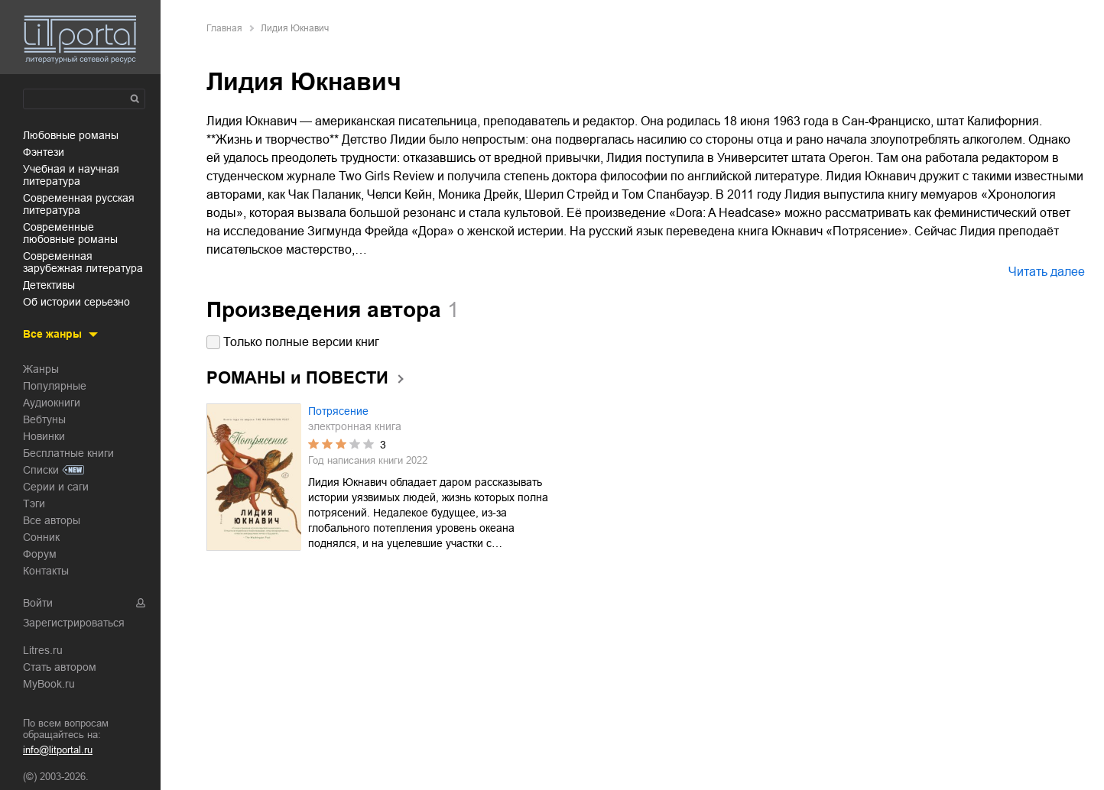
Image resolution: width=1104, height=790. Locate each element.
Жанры (41, 369)
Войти (38, 603)
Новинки (44, 436)
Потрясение (338, 411)
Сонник (41, 537)
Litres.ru (43, 650)
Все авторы (51, 520)
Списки (41, 470)
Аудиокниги (51, 403)
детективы (49, 285)
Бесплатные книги (68, 453)
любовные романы (71, 135)
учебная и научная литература (71, 175)
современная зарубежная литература (83, 262)
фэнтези (43, 152)
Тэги (34, 503)
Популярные (54, 386)
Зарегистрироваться (74, 623)
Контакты (46, 571)
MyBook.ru (49, 684)
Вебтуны (44, 419)
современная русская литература (79, 204)
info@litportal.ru (58, 750)
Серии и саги (56, 487)
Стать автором (59, 667)
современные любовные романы (70, 233)
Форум (40, 554)
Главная (224, 28)
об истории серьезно (76, 302)
